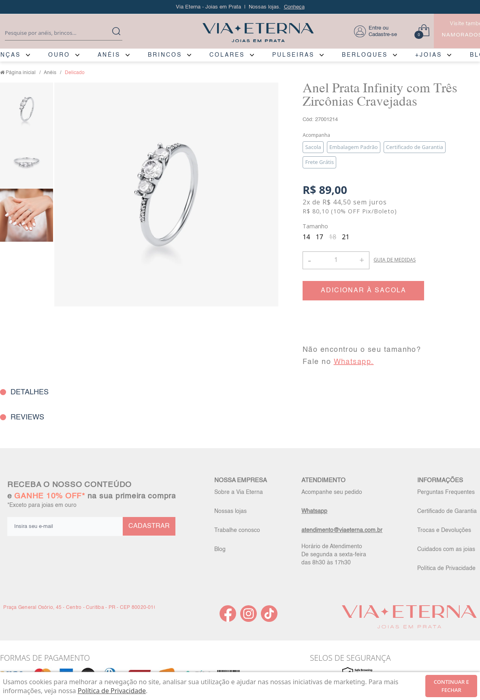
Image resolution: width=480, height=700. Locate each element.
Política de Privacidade (446, 568)
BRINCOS (165, 55)
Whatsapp (314, 511)
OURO (59, 55)
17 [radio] (319, 237)
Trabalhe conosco (237, 530)
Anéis (50, 72)
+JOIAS (428, 55)
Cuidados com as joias (446, 549)
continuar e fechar (451, 686)
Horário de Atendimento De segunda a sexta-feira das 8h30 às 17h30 (333, 555)
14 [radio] (306, 237)
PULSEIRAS (293, 55)
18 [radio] (332, 237)
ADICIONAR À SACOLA (363, 290)
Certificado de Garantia (447, 511)
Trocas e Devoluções (444, 530)
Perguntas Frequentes (446, 492)
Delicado (75, 72)
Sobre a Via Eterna (238, 492)
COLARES (227, 55)
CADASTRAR (149, 526)
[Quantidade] (336, 260)
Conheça (294, 7)
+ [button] (361, 259)
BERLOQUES (365, 55)
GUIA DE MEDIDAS (394, 259)
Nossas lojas (230, 511)
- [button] (309, 260)
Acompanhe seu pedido (331, 492)
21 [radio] (345, 237)
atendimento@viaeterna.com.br (341, 530)
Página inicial (21, 72)
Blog (220, 549)
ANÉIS (109, 55)
